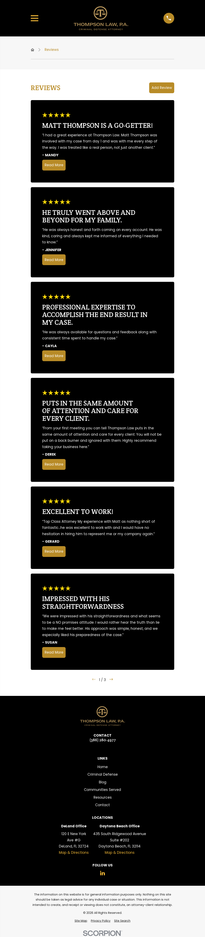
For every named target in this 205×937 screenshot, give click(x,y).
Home (102, 766)
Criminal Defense (102, 774)
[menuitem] (81, 921)
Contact (102, 805)
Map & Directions (74, 852)
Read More (54, 165)
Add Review (162, 87)
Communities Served (102, 789)
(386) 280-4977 (102, 740)
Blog (102, 782)
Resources (103, 797)
